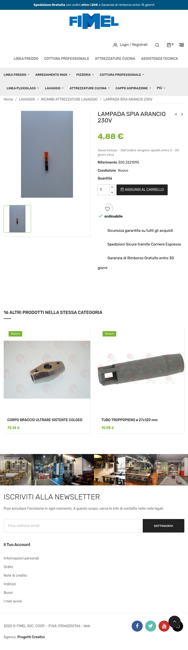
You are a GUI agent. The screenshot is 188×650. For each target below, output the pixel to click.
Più (159, 88)
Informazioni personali (21, 558)
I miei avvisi (13, 601)
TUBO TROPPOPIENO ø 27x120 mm (129, 420)
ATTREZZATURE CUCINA (115, 59)
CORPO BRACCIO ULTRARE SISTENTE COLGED (44, 420)
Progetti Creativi (31, 637)
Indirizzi (10, 584)
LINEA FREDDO (26, 59)
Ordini (8, 567)
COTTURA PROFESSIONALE (66, 59)
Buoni (8, 593)
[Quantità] (103, 189)
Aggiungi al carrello (142, 190)
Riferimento (107, 162)
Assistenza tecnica (159, 59)
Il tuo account (17, 544)
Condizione (107, 171)
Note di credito (15, 575)
